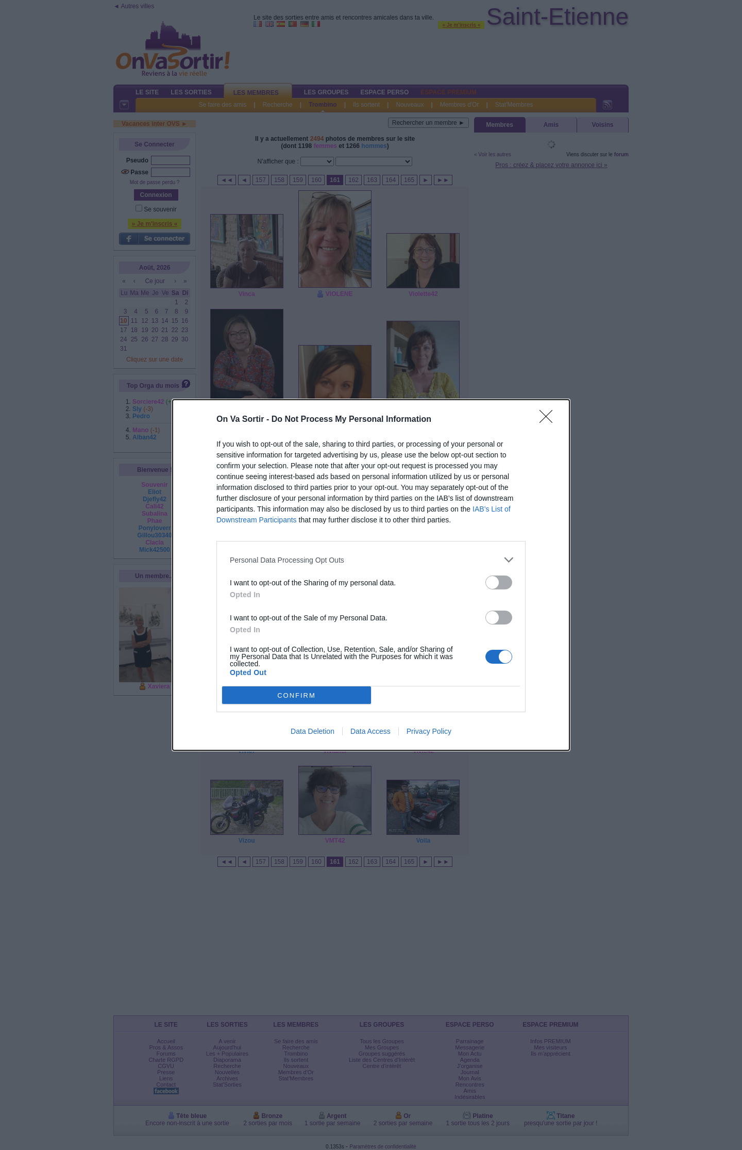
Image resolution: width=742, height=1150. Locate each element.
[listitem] (371, 559)
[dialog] (371, 575)
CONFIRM (296, 695)
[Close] (549, 420)
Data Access (370, 731)
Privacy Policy (429, 731)
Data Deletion (312, 731)
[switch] (498, 582)
